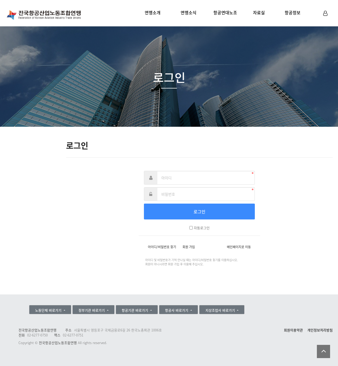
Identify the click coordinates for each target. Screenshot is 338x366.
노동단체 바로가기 (49, 310)
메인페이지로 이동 (239, 247)
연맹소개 (153, 12)
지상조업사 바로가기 (220, 310)
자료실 (259, 12)
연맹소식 (188, 12)
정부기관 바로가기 (92, 310)
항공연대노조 (225, 12)
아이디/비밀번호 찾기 (162, 247)
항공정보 (293, 12)
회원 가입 (188, 247)
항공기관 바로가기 (135, 310)
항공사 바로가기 (177, 310)
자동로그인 (202, 227)
